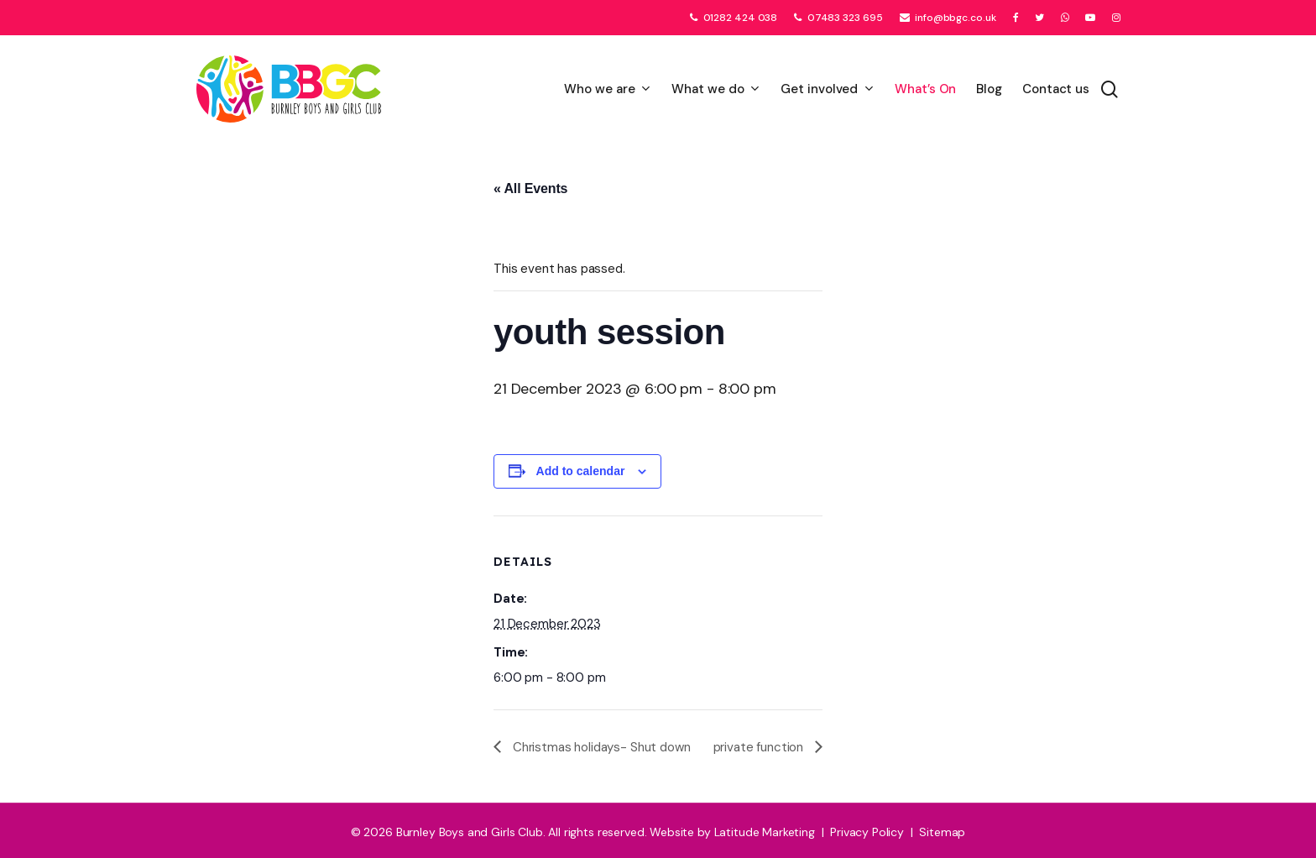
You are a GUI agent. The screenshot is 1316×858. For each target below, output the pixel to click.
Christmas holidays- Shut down (600, 747)
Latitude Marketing (764, 832)
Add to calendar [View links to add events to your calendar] (580, 471)
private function (760, 747)
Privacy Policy (867, 832)
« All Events (530, 188)
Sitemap (942, 832)
